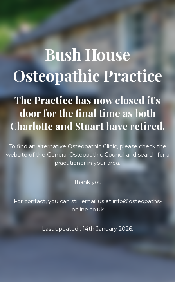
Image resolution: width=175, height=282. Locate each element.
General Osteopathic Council (85, 154)
